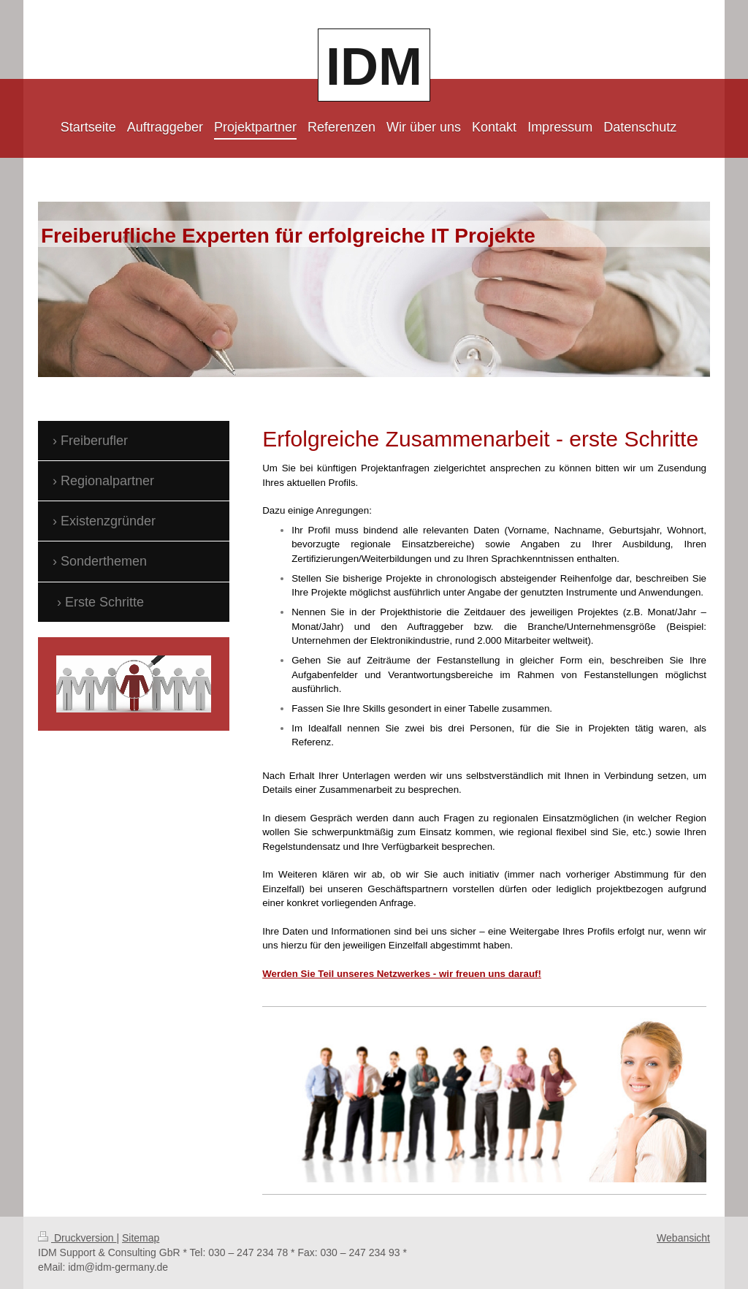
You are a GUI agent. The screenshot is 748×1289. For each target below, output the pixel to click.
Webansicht (683, 1238)
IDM (374, 66)
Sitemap (140, 1238)
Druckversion (77, 1238)
